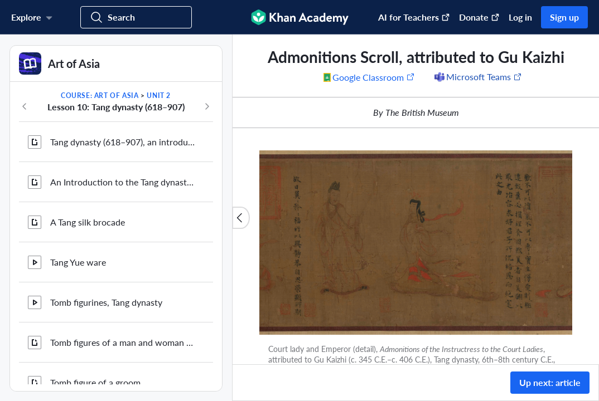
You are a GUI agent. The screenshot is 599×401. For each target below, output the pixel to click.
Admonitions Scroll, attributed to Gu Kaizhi (122, 364)
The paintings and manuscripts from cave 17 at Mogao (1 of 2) (122, 163)
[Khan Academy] (300, 17)
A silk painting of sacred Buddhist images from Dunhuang (122, 123)
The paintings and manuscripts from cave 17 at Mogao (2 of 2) (122, 203)
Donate (479, 17)
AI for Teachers (414, 17)
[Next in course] (207, 106)
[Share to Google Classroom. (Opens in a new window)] (369, 77)
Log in (520, 17)
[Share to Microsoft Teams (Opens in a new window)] (477, 77)
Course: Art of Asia (99, 95)
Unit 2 (159, 95)
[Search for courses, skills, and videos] (136, 17)
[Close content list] (241, 218)
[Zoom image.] (415, 242)
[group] (416, 199)
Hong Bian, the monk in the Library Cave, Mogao (122, 243)
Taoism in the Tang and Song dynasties (122, 324)
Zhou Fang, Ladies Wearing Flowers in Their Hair (122, 283)
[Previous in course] (24, 106)
